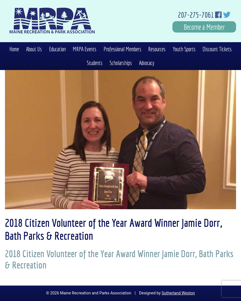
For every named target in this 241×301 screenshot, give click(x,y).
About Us (34, 49)
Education (57, 49)
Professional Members (122, 49)
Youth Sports (184, 49)
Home (14, 49)
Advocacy (146, 63)
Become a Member (204, 27)
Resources (157, 49)
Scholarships (121, 63)
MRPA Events (84, 49)
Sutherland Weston (178, 293)
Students (94, 63)
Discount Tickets (217, 49)
